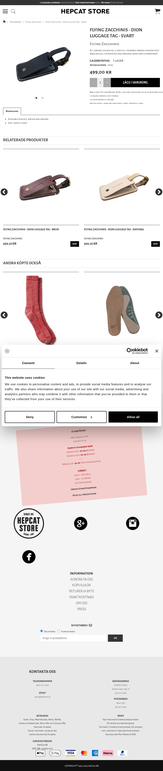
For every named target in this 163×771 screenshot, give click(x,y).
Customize (81, 416)
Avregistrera (68, 631)
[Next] (158, 191)
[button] (5, 11)
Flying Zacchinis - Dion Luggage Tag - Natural (114, 229)
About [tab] (134, 363)
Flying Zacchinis (33, 22)
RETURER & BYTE (81, 591)
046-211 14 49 (42, 685)
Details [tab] (81, 363)
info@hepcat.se (42, 696)
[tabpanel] (40, 64)
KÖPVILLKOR (81, 585)
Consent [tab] (28, 363)
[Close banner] (156, 351)
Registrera (49, 631)
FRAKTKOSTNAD (81, 597)
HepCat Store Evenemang (84, 488)
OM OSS (81, 603)
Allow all (133, 416)
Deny (30, 416)
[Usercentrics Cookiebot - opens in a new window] (130, 351)
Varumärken (15, 22)
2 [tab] (44, 99)
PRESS (81, 609)
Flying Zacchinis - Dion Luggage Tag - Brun (31, 229)
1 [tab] (37, 99)
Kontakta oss (42, 671)
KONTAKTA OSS (81, 579)
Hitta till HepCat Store (84, 494)
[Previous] (4, 191)
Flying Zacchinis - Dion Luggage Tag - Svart (66, 22)
